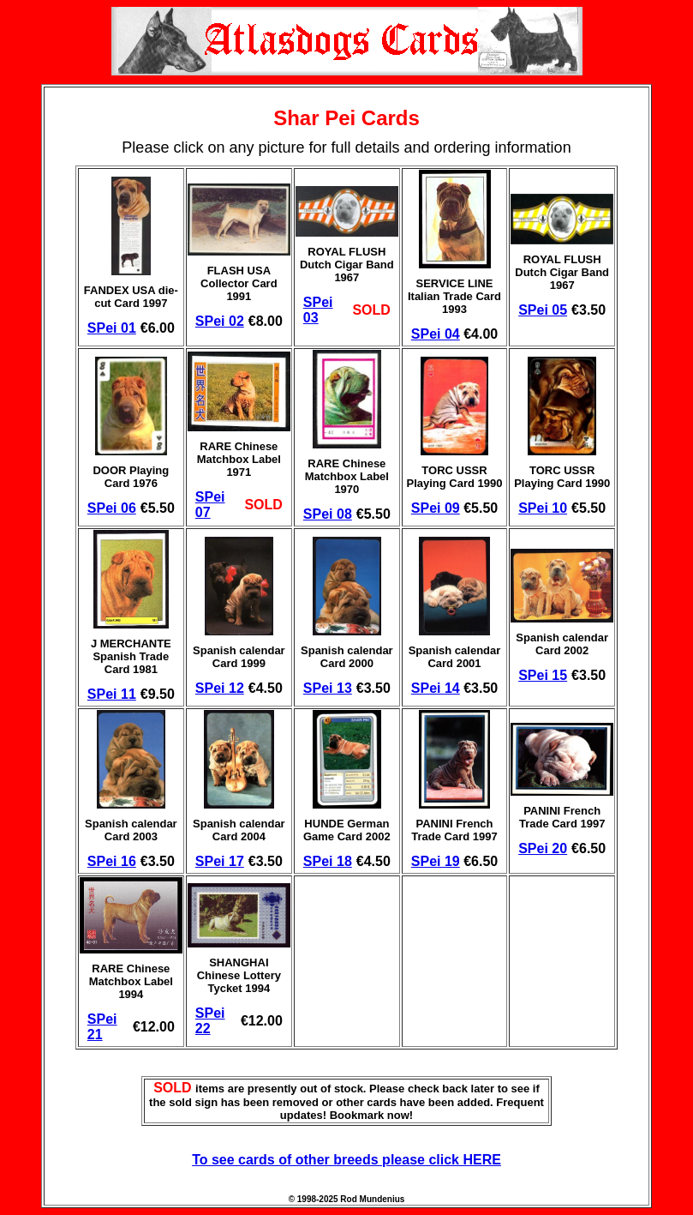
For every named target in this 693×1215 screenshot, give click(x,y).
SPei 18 (327, 861)
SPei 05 (542, 310)
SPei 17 (219, 861)
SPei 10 (542, 508)
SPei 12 (219, 688)
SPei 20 (542, 848)
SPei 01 (111, 328)
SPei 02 (219, 321)
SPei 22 (210, 1021)
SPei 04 (435, 334)
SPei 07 (210, 505)
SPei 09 (435, 508)
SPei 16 (111, 861)
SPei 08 (327, 514)
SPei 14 (435, 688)
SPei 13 (327, 688)
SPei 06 (111, 508)
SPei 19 (435, 861)
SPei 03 (318, 310)
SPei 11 (111, 694)
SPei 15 (542, 675)
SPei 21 (102, 1027)
